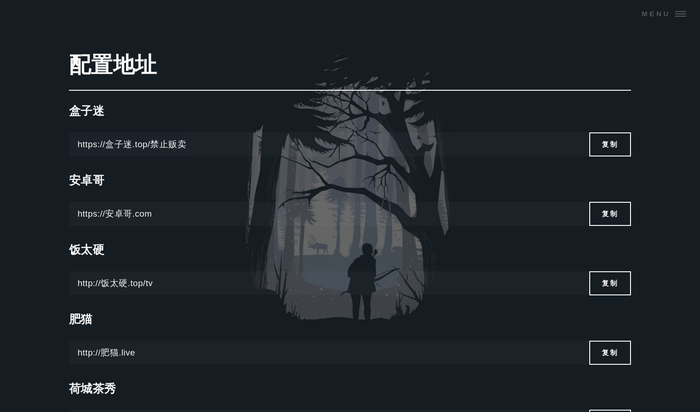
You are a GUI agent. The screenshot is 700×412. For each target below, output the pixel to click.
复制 (610, 144)
